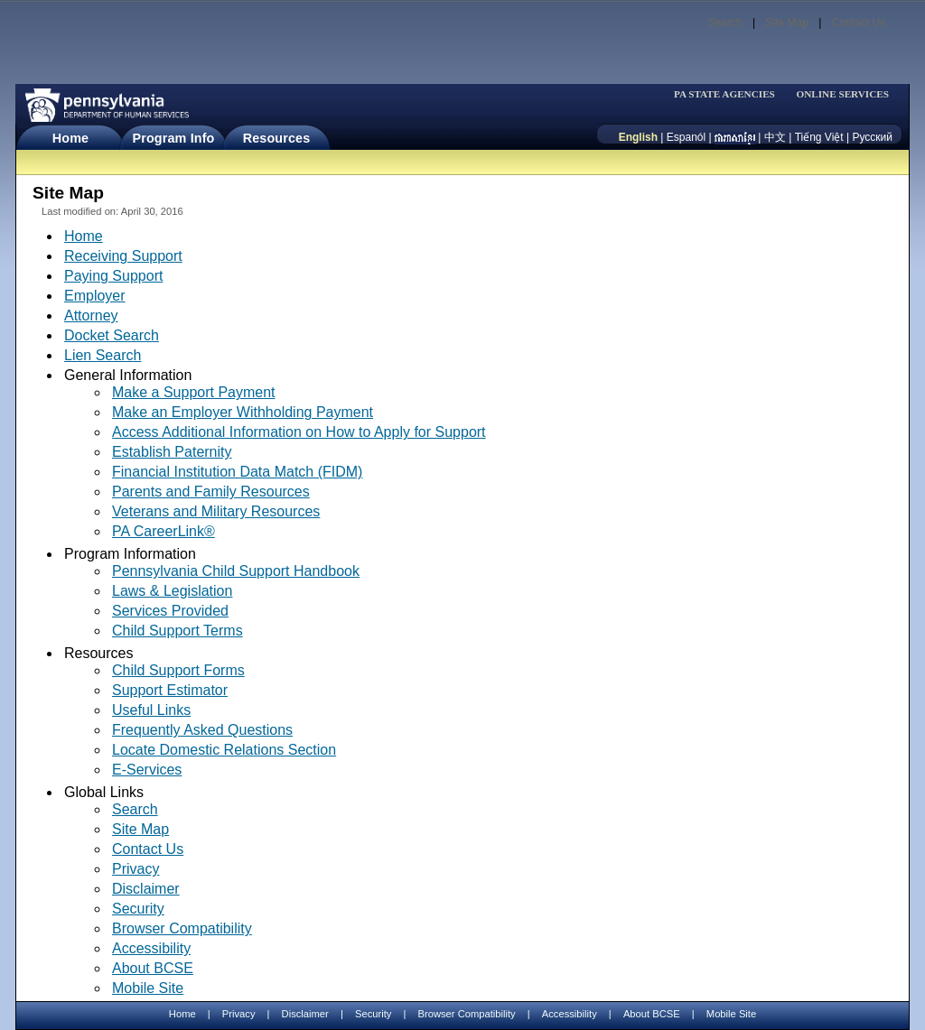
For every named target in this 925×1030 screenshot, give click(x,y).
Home (70, 138)
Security (138, 908)
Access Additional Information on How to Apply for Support (299, 432)
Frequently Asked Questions (202, 730)
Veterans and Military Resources (216, 511)
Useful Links (151, 710)
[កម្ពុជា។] (735, 137)
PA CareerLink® (163, 531)
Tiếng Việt (819, 137)
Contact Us (858, 22)
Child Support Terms (177, 630)
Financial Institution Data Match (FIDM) (237, 471)
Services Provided (170, 610)
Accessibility (151, 948)
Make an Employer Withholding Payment (242, 412)
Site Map (786, 22)
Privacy (135, 869)
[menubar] (730, 94)
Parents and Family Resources (211, 491)
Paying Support (113, 275)
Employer (95, 295)
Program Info (174, 138)
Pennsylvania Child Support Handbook (236, 571)
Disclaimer (146, 888)
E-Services (147, 769)
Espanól (686, 137)
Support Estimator (170, 690)
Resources (277, 138)
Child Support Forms (178, 670)
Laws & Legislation (172, 591)
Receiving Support (123, 256)
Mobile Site (147, 988)
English (638, 137)
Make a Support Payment (194, 392)
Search (725, 22)
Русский (872, 137)
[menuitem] (730, 94)
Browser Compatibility (182, 928)
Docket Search (111, 335)
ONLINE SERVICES (842, 94)
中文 (775, 137)
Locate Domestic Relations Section (224, 749)
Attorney (91, 315)
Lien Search (102, 355)
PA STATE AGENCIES (724, 94)
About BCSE (152, 968)
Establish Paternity (172, 451)
